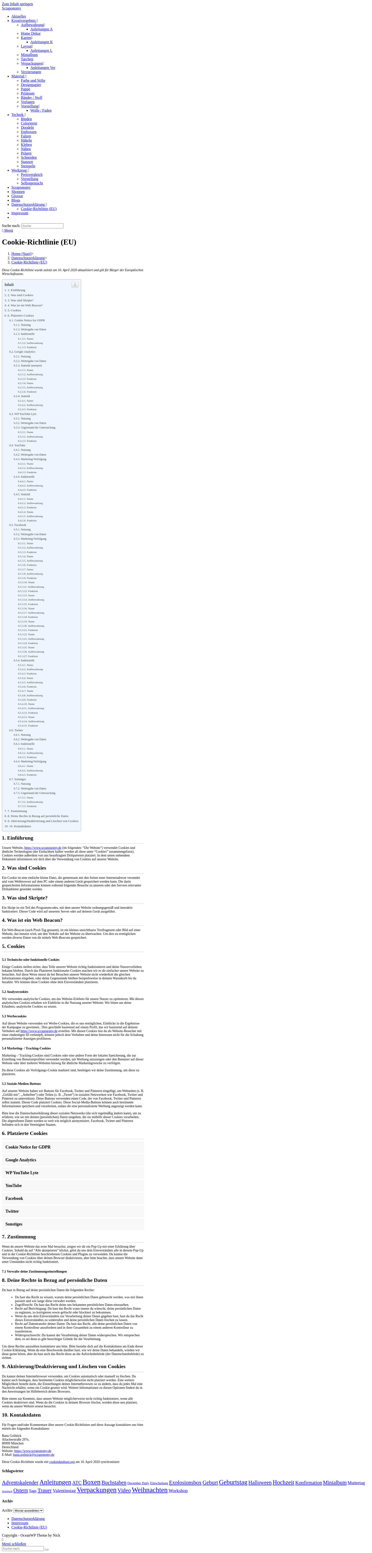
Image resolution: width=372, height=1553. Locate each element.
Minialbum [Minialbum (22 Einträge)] (335, 1483)
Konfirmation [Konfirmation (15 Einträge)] (308, 1482)
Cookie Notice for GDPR (29, 320)
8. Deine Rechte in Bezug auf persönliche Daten (38, 816)
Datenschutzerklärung (28, 1519)
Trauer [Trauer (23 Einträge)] (44, 1490)
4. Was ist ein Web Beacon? (25, 305)
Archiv (7, 1510)
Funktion (32, 347)
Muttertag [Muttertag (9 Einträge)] (356, 1483)
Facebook (20, 525)
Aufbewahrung (35, 342)
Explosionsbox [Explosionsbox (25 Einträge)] (185, 1482)
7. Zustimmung (17, 811)
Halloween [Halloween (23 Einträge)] (260, 1483)
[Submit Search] (47, 1549)
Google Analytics (24, 351)
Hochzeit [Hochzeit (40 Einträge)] (283, 1482)
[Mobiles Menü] (7, 230)
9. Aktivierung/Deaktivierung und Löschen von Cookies (43, 821)
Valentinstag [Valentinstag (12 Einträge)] (64, 1490)
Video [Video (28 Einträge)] (124, 1490)
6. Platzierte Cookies (21, 315)
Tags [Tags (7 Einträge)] (33, 1491)
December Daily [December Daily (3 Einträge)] (138, 1483)
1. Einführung (16, 290)
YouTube (19, 445)
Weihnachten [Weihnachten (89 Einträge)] (149, 1490)
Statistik (25, 396)
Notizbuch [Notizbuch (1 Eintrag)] (7, 1491)
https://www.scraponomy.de (42, 848)
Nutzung (26, 325)
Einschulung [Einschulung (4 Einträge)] (159, 1483)
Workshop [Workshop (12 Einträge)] (178, 1490)
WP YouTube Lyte (25, 414)
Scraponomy (11, 8)
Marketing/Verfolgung (33, 459)
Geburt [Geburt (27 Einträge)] (210, 1482)
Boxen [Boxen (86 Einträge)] (92, 1482)
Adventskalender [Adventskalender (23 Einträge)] (20, 1483)
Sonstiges (20, 779)
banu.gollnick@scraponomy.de (33, 1455)
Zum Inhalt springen (17, 4)
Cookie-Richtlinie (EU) (29, 1527)
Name (30, 338)
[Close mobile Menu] (14, 1544)
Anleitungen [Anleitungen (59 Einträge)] (55, 1482)
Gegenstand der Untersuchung (38, 427)
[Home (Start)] (21, 254)
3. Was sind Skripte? (20, 300)
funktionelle (28, 334)
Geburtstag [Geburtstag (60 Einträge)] (233, 1482)
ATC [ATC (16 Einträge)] (77, 1483)
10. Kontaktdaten (20, 826)
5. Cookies (14, 310)
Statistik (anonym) (31, 365)
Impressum (19, 1523)
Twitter (18, 730)
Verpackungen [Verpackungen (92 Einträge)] (96, 1490)
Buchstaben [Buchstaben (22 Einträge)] (114, 1483)
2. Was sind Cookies (20, 295)
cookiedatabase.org (62, 1462)
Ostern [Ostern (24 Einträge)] (20, 1490)
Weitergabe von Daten (33, 329)
